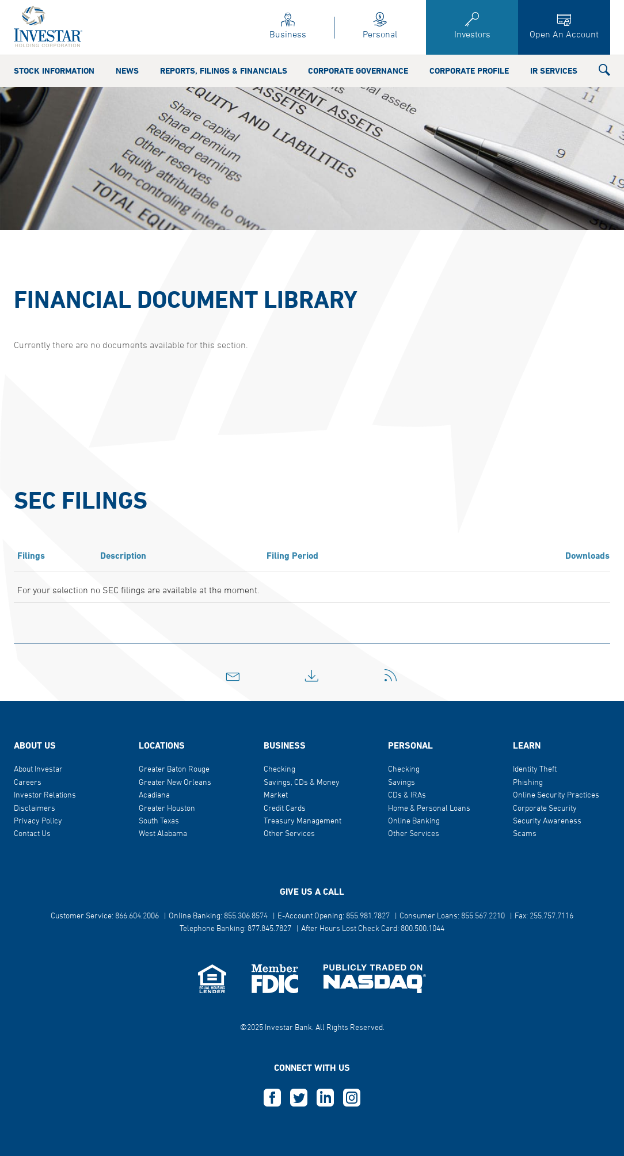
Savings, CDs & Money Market (302, 789)
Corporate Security (545, 809)
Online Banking (414, 821)
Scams (525, 834)
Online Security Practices (556, 795)
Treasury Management (302, 821)
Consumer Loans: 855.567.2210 (452, 916)
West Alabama (163, 834)
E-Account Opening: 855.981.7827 (333, 916)
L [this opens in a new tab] (325, 1098)
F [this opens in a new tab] (272, 1098)
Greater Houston (167, 809)
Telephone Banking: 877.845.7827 (235, 929)
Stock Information (54, 71)
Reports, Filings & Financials (223, 71)
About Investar (38, 770)
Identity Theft (535, 770)
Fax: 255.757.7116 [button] (544, 916)
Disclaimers (34, 809)
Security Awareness (547, 821)
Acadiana (154, 795)
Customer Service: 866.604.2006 (105, 916)
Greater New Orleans (175, 783)
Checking (279, 770)
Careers (27, 783)
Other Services (289, 834)
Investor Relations (45, 795)
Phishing (528, 783)
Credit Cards (285, 809)
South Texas (159, 821)
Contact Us (32, 834)
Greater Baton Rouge (174, 770)
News (127, 71)
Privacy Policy (38, 821)
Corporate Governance (358, 71)
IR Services (553, 71)
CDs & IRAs (407, 795)
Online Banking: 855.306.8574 (218, 916)
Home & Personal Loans (429, 809)
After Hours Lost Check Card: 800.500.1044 (372, 929)
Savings (401, 783)
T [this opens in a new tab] (298, 1098)
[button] (604, 72)
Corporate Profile (469, 71)
